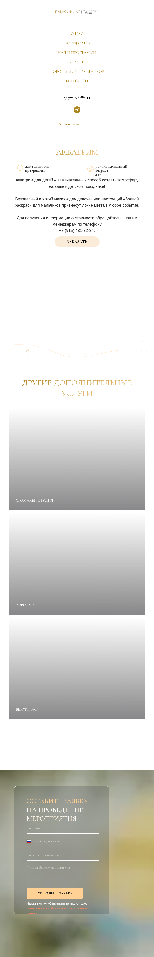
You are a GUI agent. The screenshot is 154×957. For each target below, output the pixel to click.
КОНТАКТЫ (77, 80)
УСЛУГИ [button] (77, 61)
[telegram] (77, 109)
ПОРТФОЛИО (77, 43)
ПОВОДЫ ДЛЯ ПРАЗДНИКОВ (77, 71)
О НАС (77, 33)
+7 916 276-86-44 (77, 97)
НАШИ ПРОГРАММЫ (77, 52)
